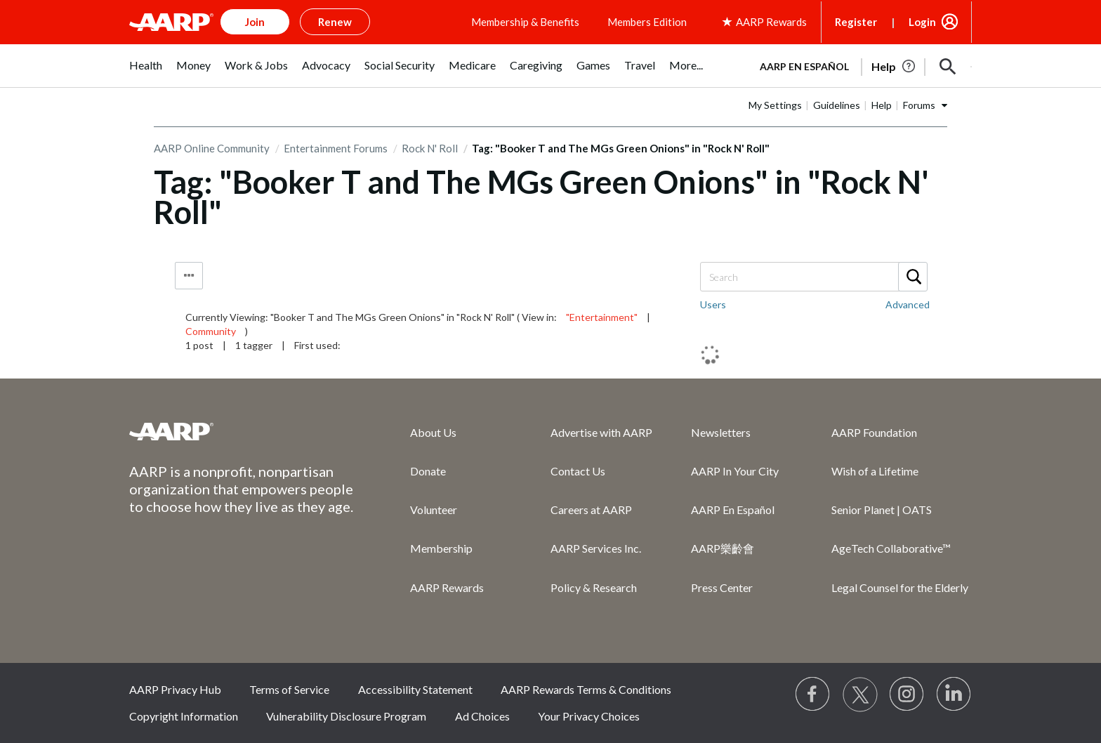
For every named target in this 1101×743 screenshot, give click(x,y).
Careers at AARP (591, 509)
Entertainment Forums (336, 148)
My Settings (775, 105)
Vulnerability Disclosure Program (346, 716)
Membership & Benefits (525, 21)
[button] (947, 66)
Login (922, 21)
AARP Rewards (447, 587)
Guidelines (836, 105)
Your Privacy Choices (589, 716)
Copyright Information (183, 716)
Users (713, 304)
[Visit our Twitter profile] (860, 694)
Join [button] (255, 21)
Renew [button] (335, 21)
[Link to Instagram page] (907, 694)
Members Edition (647, 21)
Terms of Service (289, 689)
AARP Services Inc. (595, 548)
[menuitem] (145, 72)
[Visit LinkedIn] (954, 694)
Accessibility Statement (415, 689)
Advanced (907, 304)
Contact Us (577, 471)
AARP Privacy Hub (175, 689)
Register (856, 21)
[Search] (813, 276)
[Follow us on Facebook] (813, 694)
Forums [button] (919, 105)
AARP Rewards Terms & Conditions (586, 689)
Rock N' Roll (430, 148)
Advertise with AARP (601, 432)
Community (210, 331)
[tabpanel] (859, 65)
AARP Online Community (212, 148)
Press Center (722, 587)
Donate (428, 471)
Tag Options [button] (189, 275)
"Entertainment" (602, 317)
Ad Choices (482, 716)
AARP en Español (804, 66)
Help (881, 105)
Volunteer (433, 509)
